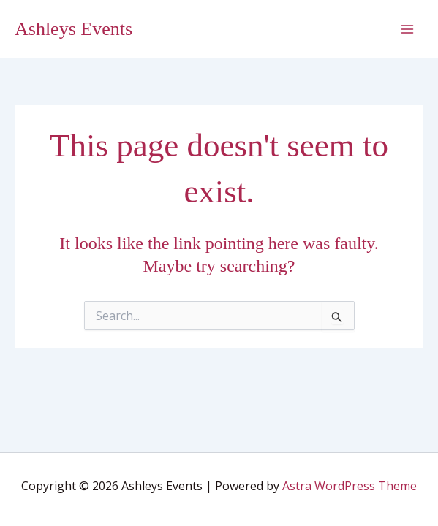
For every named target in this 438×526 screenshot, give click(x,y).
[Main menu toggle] (407, 29)
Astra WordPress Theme (349, 486)
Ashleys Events (73, 28)
